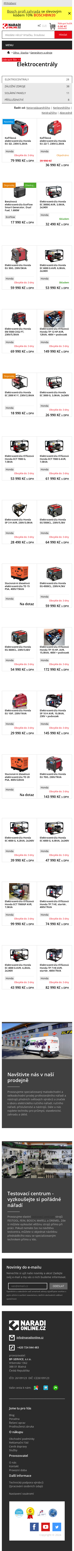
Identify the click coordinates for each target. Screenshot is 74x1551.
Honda (9, 151)
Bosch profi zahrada (23, 11)
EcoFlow (10, 217)
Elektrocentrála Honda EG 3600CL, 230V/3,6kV (18, 648)
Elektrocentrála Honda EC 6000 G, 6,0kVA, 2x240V (54, 839)
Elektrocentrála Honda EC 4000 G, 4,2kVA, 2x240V (19, 839)
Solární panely (37, 93)
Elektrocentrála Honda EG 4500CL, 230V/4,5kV (53, 584)
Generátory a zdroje (41, 52)
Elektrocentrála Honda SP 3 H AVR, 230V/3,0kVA (19, 521)
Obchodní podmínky (21, 1439)
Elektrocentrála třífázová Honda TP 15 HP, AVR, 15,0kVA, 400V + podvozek (54, 649)
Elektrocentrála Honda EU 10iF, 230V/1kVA (18, 712)
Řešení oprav (17, 1423)
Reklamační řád (18, 1442)
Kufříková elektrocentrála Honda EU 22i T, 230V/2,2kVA (53, 140)
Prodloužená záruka (21, 1426)
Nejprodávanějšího (38, 108)
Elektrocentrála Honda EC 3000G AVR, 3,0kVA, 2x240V (53, 204)
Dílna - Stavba (20, 52)
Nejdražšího (49, 113)
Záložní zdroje (37, 86)
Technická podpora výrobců (26, 1482)
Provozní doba (18, 1470)
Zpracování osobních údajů (26, 1486)
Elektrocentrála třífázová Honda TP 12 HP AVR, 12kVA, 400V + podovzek (54, 331)
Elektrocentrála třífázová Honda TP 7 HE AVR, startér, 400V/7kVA (54, 967)
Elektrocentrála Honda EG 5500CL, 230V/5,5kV (53, 521)
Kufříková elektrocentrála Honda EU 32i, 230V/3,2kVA (18, 140)
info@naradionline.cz (30, 1337)
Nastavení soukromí (21, 1493)
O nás (12, 1462)
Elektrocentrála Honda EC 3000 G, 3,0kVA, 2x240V (54, 394)
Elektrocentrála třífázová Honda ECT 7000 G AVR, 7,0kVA (54, 458)
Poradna (14, 1419)
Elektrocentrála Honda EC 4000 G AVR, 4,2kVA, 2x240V (18, 967)
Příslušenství (37, 100)
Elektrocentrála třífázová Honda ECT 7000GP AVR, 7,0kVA (19, 904)
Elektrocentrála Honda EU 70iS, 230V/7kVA (53, 775)
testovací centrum (43, 1216)
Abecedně (66, 113)
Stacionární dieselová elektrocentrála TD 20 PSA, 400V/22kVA (17, 776)
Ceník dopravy (18, 1446)
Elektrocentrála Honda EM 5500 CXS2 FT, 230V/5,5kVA (18, 331)
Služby (13, 1450)
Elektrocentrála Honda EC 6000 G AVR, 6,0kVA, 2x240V (53, 268)
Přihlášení (10, 3)
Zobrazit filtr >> (11, 59)
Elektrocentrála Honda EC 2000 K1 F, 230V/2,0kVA (19, 394)
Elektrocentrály (37, 79)
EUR (44, 25)
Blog (12, 1415)
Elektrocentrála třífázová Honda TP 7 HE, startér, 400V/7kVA (54, 904)
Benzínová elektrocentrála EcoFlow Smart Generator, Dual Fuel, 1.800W (19, 206)
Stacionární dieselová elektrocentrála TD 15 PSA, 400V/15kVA (17, 586)
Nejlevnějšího (61, 108)
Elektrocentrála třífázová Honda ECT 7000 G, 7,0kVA (19, 458)
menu (9, 45)
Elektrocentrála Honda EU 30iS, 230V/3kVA (18, 266)
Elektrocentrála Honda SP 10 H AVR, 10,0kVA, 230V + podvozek (53, 713)
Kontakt (14, 1466)
